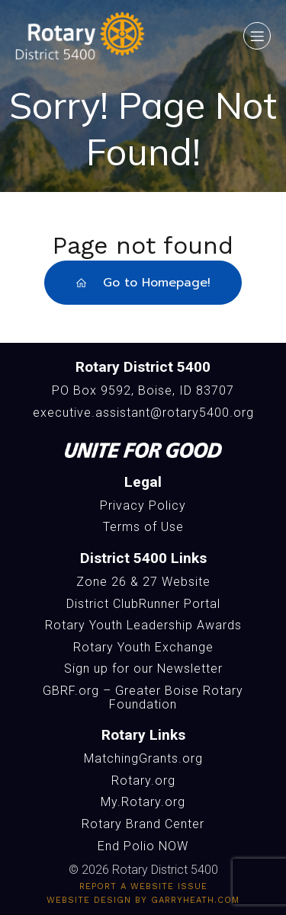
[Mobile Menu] (257, 36)
